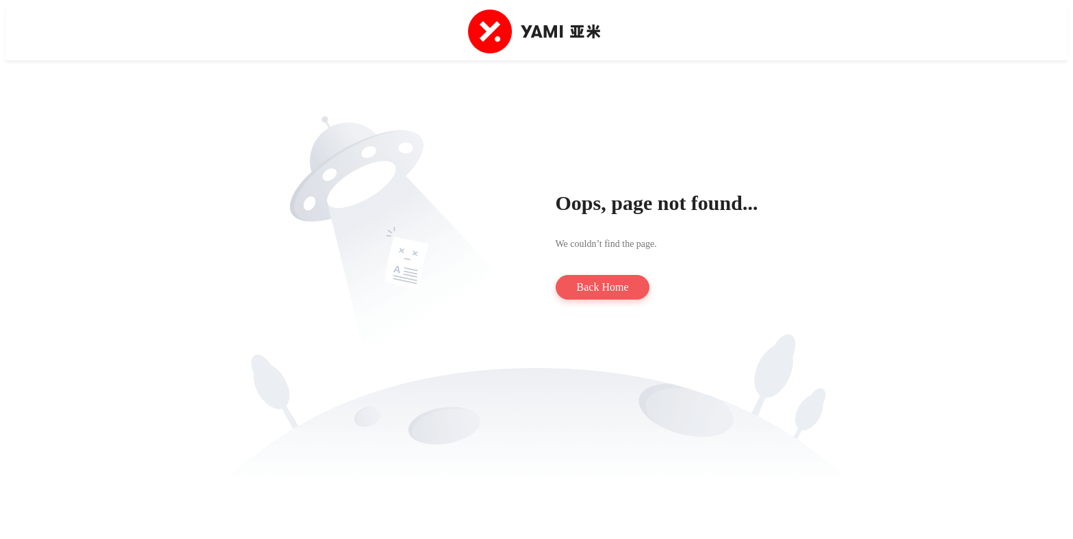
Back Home (603, 287)
